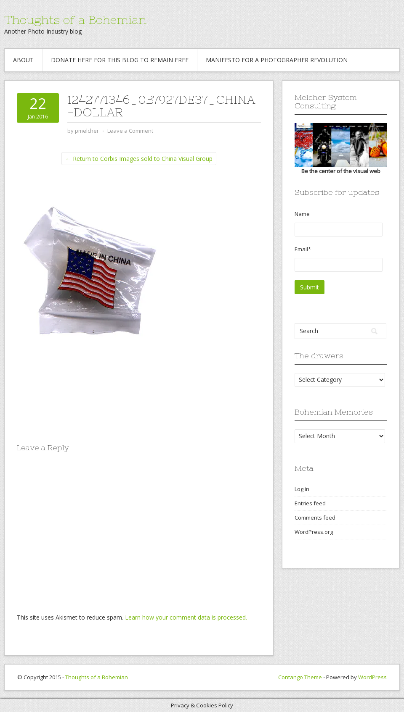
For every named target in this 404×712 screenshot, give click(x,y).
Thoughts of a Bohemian (75, 19)
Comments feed (315, 517)
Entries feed (310, 503)
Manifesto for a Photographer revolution (277, 60)
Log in (302, 489)
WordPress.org (314, 532)
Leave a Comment (130, 130)
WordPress (372, 677)
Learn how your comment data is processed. (186, 617)
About (23, 60)
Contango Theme (300, 677)
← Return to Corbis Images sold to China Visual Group (139, 159)
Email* (339, 258)
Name (339, 223)
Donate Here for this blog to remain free (120, 60)
